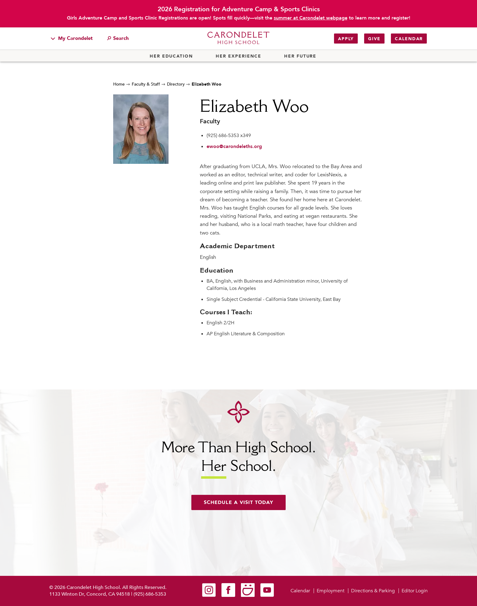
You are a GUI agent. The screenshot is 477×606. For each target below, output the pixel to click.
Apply (346, 39)
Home (119, 84)
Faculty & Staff (146, 84)
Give (374, 39)
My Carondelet (72, 38)
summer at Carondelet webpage (310, 18)
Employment (330, 590)
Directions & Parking (373, 590)
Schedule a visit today (238, 502)
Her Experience (238, 56)
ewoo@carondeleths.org (234, 146)
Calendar (409, 39)
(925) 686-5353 (150, 594)
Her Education (171, 56)
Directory (176, 84)
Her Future (300, 56)
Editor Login (415, 590)
